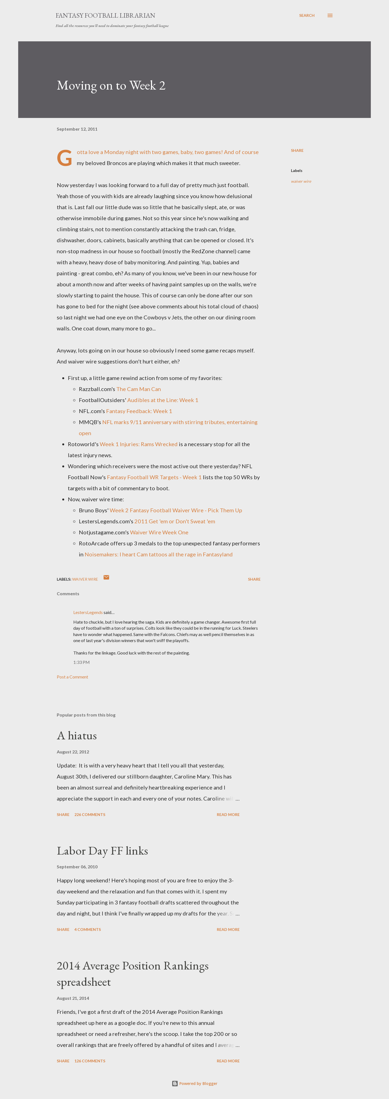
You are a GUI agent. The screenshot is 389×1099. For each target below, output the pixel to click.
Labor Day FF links (102, 850)
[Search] (307, 15)
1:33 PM (81, 662)
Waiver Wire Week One (159, 532)
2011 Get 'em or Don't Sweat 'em (174, 521)
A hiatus (77, 735)
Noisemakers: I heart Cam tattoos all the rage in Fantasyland (159, 554)
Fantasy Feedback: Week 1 (139, 411)
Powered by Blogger (194, 1083)
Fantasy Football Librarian (105, 15)
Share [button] (297, 150)
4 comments (87, 929)
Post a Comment (72, 676)
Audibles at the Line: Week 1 (162, 400)
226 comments (89, 814)
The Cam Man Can (138, 389)
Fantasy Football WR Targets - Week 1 (154, 477)
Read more (228, 814)
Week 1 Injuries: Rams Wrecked (139, 444)
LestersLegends (88, 612)
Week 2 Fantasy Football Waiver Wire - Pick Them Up (176, 510)
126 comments (89, 1060)
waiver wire (301, 181)
